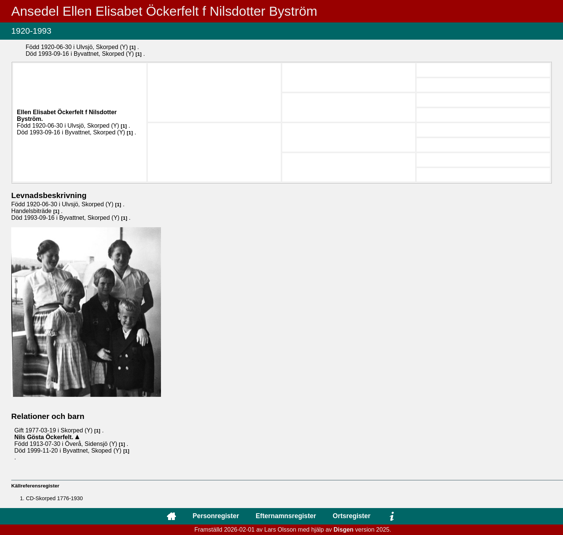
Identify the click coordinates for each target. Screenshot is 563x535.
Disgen (343, 529)
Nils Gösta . (44, 437)
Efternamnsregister (286, 516)
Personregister (215, 516)
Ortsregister (352, 516)
